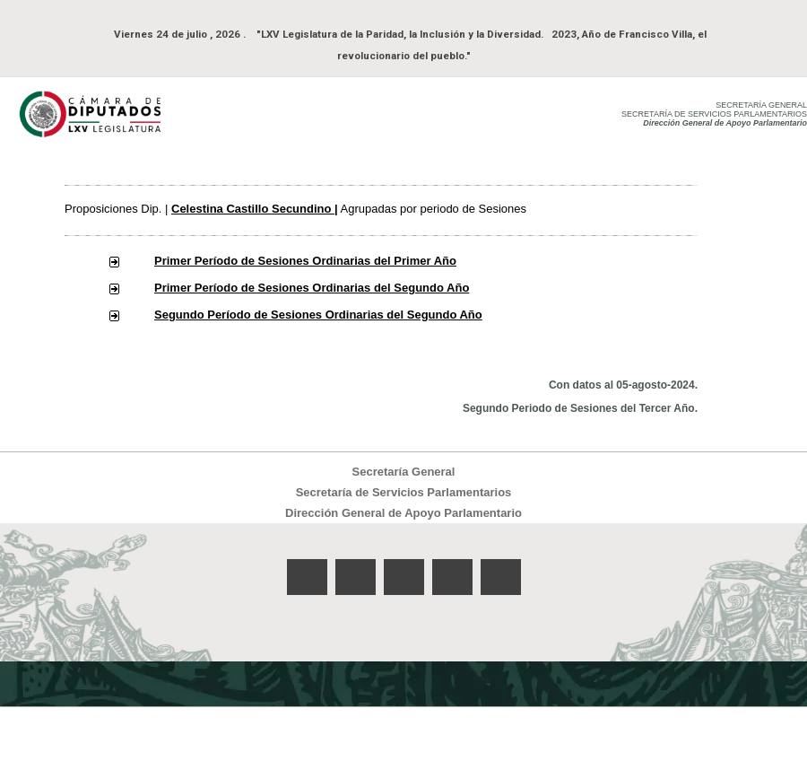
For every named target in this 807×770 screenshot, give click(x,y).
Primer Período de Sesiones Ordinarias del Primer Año (305, 260)
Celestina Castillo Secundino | (254, 208)
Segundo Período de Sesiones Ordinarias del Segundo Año (318, 314)
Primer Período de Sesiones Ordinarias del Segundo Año (311, 287)
